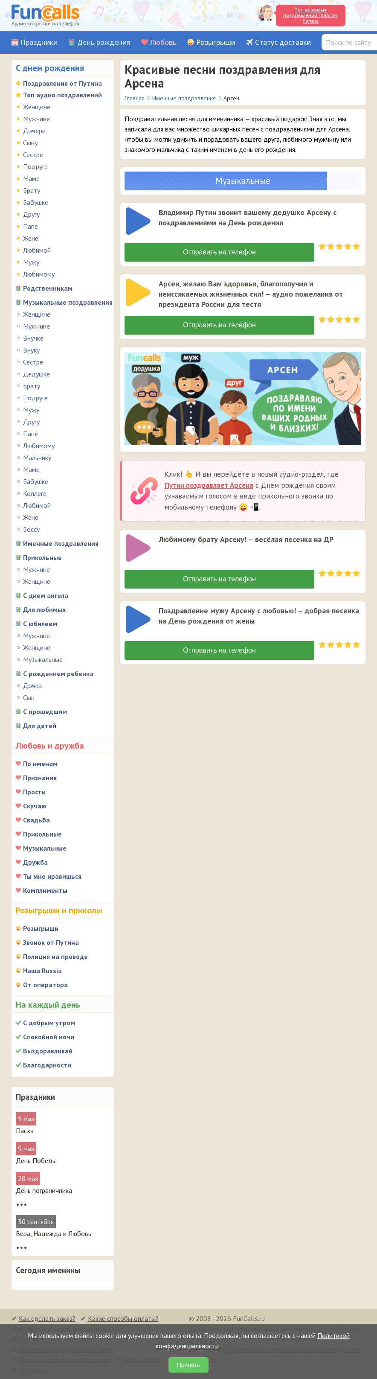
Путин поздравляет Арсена (209, 485)
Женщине (36, 106)
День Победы (36, 1160)
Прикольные (42, 557)
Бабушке (35, 202)
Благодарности (47, 1065)
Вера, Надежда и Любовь (53, 1233)
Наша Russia (42, 970)
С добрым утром (49, 1022)
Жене (30, 238)
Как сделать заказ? (47, 1318)
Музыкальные (43, 659)
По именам (40, 763)
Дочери (34, 130)
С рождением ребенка (58, 673)
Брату (31, 190)
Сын (29, 697)
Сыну (30, 142)
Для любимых (44, 609)
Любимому (39, 274)
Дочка (32, 685)
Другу (31, 214)
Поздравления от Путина (62, 83)
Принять (188, 1365)
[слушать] (138, 221)
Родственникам (47, 288)
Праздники (39, 42)
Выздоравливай (47, 1051)
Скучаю (34, 806)
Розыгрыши (215, 42)
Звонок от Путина (51, 942)
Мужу (31, 262)
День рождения (103, 42)
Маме (31, 178)
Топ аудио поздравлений (62, 94)
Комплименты (45, 890)
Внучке (33, 338)
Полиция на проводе (55, 956)
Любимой (37, 250)
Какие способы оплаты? (123, 1318)
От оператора (45, 984)
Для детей (39, 725)
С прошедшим (45, 711)
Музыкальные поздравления (68, 302)
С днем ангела (45, 595)
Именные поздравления (61, 543)
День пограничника (44, 1190)
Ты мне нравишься (52, 876)
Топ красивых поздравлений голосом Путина (310, 15)
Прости (34, 791)
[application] (139, 221)
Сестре (33, 154)
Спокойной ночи (48, 1036)
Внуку (31, 350)
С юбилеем (40, 623)
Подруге (35, 166)
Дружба (35, 862)
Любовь (163, 42)
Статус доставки (283, 42)
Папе (30, 226)
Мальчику (37, 457)
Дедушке (36, 374)
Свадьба (36, 820)
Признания (40, 777)
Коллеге (34, 493)
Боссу (31, 529)
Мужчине (36, 118)
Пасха (25, 1130)
